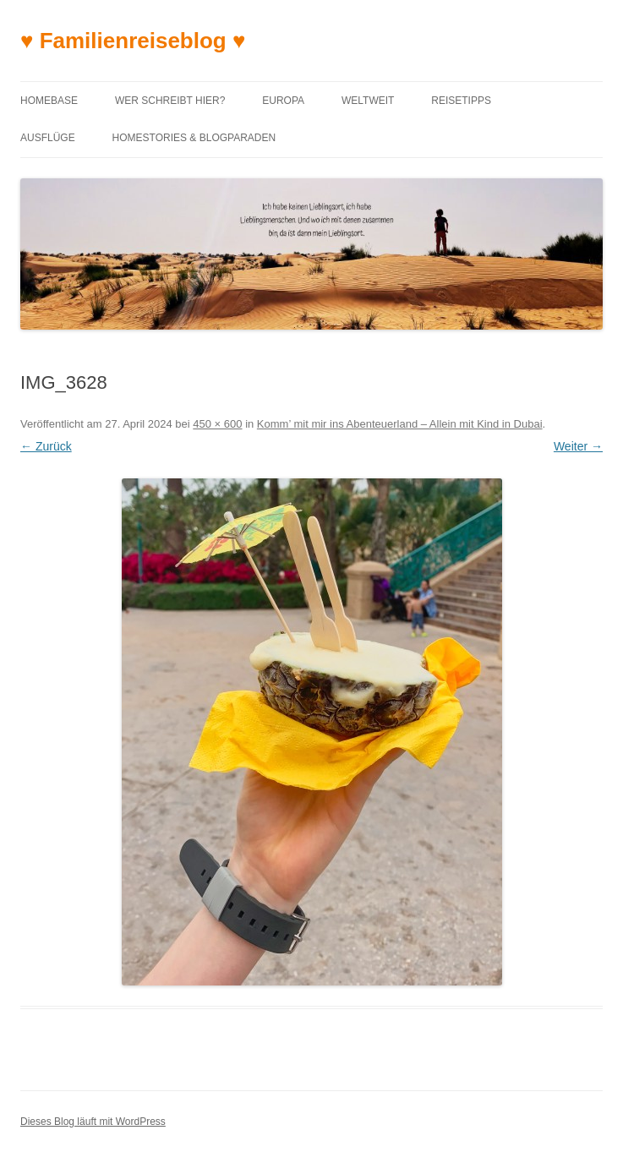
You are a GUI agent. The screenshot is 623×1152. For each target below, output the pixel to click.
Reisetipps (461, 100)
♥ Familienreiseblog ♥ (132, 40)
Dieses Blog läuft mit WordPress (93, 1121)
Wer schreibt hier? (170, 100)
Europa (283, 100)
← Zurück (46, 446)
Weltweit (368, 100)
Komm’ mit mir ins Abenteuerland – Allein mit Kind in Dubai (400, 424)
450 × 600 (217, 424)
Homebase (49, 100)
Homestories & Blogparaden (194, 138)
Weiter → (578, 446)
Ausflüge (47, 138)
